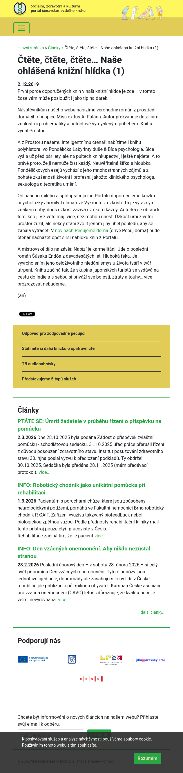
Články (54, 48)
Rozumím (147, 758)
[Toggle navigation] (21, 28)
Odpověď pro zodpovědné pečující (54, 333)
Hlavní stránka (31, 48)
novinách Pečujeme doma (81, 230)
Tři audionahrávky (39, 364)
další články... (153, 612)
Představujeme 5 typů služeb (49, 379)
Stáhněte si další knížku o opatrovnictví (58, 348)
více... (44, 472)
